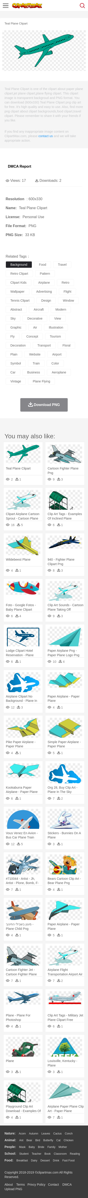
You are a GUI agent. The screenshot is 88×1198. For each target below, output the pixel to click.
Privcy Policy (36, 1184)
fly (12, 336)
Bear (29, 1140)
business (33, 372)
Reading (75, 1153)
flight (67, 291)
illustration (56, 327)
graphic (15, 327)
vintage (15, 381)
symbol (15, 363)
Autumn (33, 1133)
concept (32, 336)
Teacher (37, 1153)
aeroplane (59, 372)
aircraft (39, 309)
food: (9, 1160)
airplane (44, 282)
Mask (22, 1147)
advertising (44, 291)
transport (44, 345)
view (57, 318)
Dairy (34, 1160)
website (34, 354)
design (46, 300)
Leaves (45, 1133)
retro (65, 282)
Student (23, 1153)
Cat (58, 1140)
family (51, 1147)
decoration (18, 345)
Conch (69, 1133)
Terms (20, 1184)
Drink (56, 1160)
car (13, 372)
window (68, 300)
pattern (45, 273)
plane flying (41, 381)
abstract (16, 309)
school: (10, 1153)
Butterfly (48, 1140)
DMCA (67, 1184)
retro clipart (19, 273)
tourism (55, 336)
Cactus (57, 1133)
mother (62, 1147)
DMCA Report (19, 166)
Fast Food (68, 1160)
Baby (32, 1147)
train (36, 363)
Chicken (68, 1140)
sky (13, 318)
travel (62, 264)
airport (56, 354)
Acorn (22, 1133)
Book (47, 1153)
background (18, 264)
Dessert (45, 1160)
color (55, 363)
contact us (45, 136)
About (9, 1184)
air (35, 327)
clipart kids (18, 282)
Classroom (60, 1153)
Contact (53, 1184)
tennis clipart (20, 300)
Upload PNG (13, 1189)
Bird (37, 1140)
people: (10, 1147)
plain (13, 354)
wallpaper (17, 291)
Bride (41, 1147)
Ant (21, 1140)
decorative (34, 318)
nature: (10, 1133)
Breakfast (22, 1160)
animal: (10, 1140)
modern (61, 309)
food (42, 264)
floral (66, 345)
